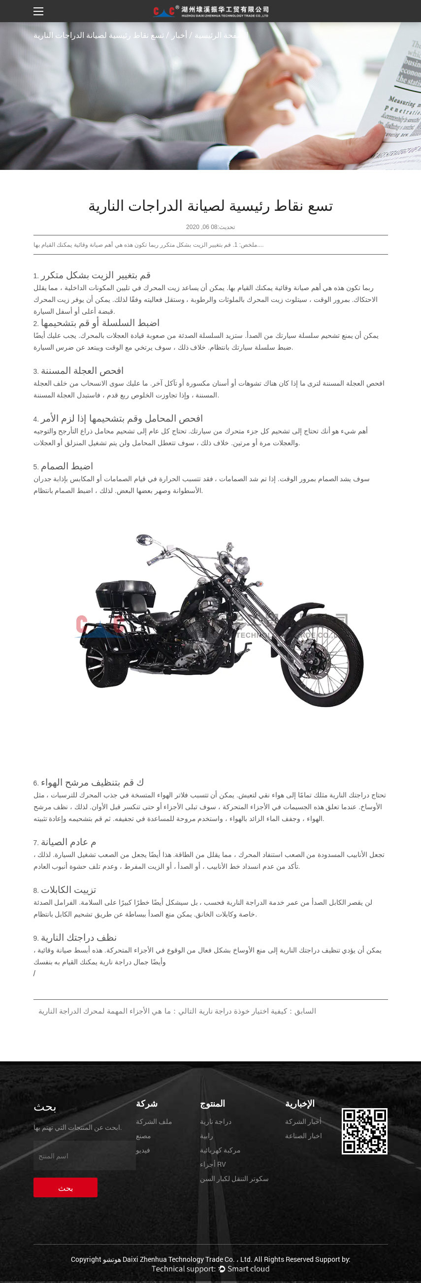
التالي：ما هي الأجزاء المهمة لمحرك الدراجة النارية (117, 1011)
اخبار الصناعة (303, 1135)
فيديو (143, 1149)
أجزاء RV (213, 1164)
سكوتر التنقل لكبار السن (234, 1178)
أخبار (179, 35)
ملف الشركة (154, 1121)
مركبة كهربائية (220, 1149)
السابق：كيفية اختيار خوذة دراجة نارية (258, 1011)
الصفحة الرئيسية (221, 35)
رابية (206, 1135)
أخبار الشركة (303, 1121)
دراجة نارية (215, 1121)
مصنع (143, 1135)
